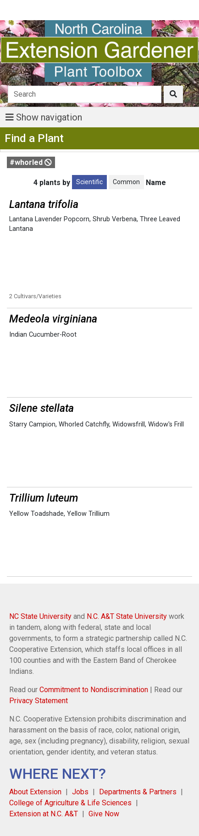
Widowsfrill (128, 424)
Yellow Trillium (88, 514)
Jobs (80, 791)
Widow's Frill (166, 424)
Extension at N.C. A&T (43, 813)
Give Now (103, 813)
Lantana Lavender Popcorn (49, 219)
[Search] (84, 94)
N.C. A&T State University (127, 616)
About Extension (35, 791)
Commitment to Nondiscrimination (93, 689)
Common (126, 182)
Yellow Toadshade (36, 514)
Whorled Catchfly (84, 424)
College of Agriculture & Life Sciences (70, 802)
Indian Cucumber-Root (43, 335)
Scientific (89, 182)
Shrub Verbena (115, 219)
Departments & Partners (138, 791)
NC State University (40, 616)
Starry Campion (32, 424)
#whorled (31, 162)
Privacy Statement (38, 700)
